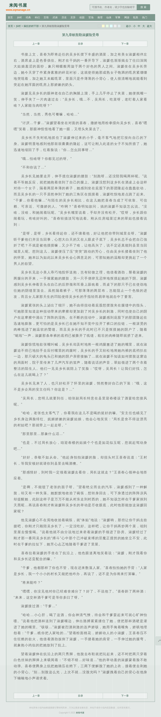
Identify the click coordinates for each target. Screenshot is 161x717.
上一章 (36, 43)
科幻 (37, 17)
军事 (117, 17)
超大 (149, 26)
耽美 (135, 17)
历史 (64, 17)
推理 (100, 17)
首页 (10, 17)
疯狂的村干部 (31, 26)
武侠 (55, 17)
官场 (90, 17)
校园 (81, 17)
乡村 (19, 17)
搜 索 (143, 7)
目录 (80, 43)
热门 (144, 17)
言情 (46, 17)
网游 (126, 17)
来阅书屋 (80, 713)
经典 (28, 17)
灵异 (72, 17)
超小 (128, 26)
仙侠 (108, 17)
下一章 (125, 43)
